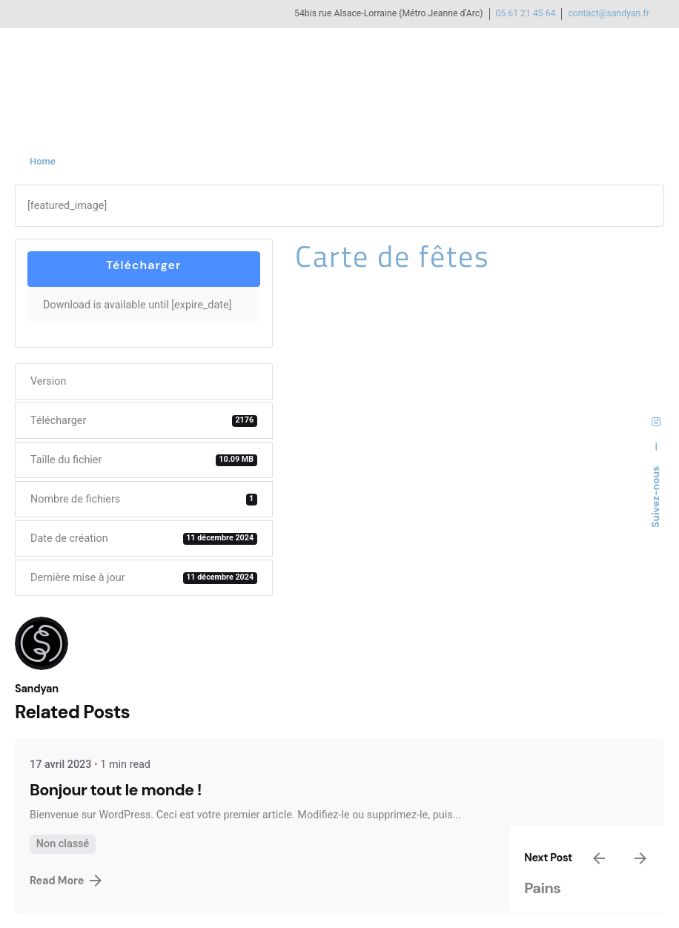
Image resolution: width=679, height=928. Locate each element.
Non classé (62, 844)
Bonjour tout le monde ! (116, 790)
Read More (66, 880)
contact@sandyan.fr (608, 13)
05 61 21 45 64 (526, 13)
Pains (542, 888)
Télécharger (143, 265)
